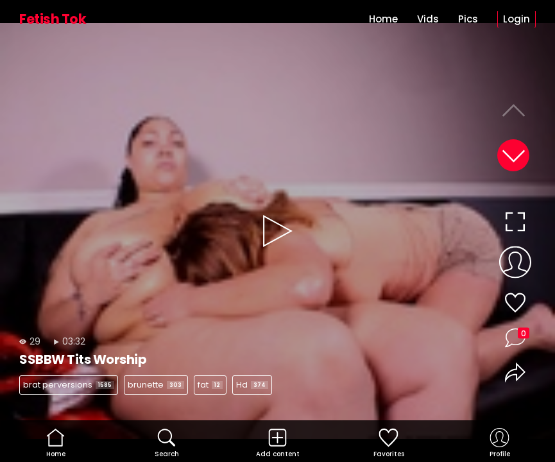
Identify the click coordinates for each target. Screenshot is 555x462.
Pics (468, 19)
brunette (156, 385)
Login (516, 19)
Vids (428, 19)
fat (210, 385)
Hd (252, 385)
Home (383, 19)
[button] (513, 155)
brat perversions (68, 385)
